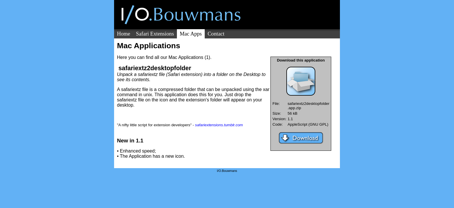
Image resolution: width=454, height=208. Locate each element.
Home (123, 34)
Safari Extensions (155, 34)
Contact (216, 34)
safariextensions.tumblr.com (219, 125)
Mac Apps (191, 34)
